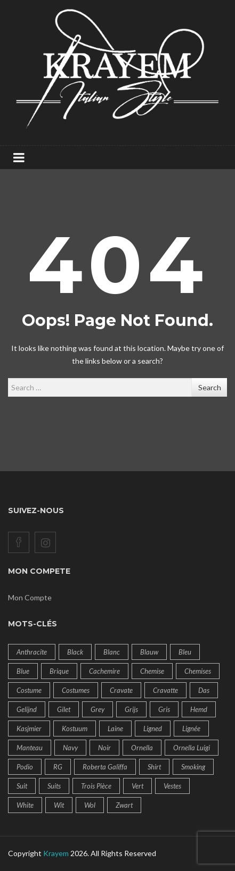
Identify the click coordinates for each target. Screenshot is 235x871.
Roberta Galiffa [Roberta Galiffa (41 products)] (105, 767)
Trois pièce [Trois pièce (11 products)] (96, 786)
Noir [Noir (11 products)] (104, 747)
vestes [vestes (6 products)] (172, 786)
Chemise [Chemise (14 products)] (152, 671)
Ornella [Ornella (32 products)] (142, 747)
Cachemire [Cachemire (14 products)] (104, 671)
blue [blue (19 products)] (23, 671)
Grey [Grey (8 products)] (97, 709)
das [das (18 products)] (203, 690)
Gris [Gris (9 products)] (164, 709)
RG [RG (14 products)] (57, 767)
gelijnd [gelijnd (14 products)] (27, 709)
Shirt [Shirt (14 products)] (154, 767)
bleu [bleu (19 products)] (185, 652)
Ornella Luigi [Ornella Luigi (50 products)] (191, 747)
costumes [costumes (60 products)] (76, 690)
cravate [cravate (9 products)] (121, 690)
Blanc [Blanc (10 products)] (111, 652)
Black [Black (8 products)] (75, 652)
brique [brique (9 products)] (59, 671)
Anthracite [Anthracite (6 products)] (32, 652)
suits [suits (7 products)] (54, 786)
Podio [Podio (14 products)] (25, 767)
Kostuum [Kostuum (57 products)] (74, 728)
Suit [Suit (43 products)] (22, 786)
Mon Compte (30, 597)
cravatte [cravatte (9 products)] (165, 690)
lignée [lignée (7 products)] (191, 728)
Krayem (56, 853)
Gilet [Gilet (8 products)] (63, 709)
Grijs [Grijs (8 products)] (131, 709)
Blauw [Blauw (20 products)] (149, 652)
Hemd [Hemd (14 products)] (198, 709)
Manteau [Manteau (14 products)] (30, 747)
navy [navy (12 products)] (70, 747)
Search (209, 387)
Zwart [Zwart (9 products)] (124, 805)
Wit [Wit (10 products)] (59, 805)
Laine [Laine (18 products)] (115, 728)
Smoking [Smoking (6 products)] (193, 767)
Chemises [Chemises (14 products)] (197, 671)
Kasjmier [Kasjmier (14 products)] (29, 728)
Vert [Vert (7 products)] (137, 786)
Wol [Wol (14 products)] (89, 805)
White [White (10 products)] (25, 805)
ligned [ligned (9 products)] (152, 728)
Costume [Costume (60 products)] (29, 690)
